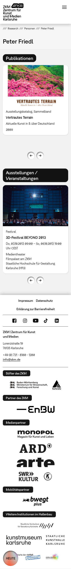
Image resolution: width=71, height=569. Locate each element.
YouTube (35, 320)
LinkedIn (57, 320)
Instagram (25, 320)
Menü (64, 7)
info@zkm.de (11, 359)
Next (40, 155)
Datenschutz (44, 300)
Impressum (25, 300)
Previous (31, 155)
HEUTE (10, 558)
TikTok (46, 320)
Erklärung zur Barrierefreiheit (35, 309)
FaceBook (14, 320)
